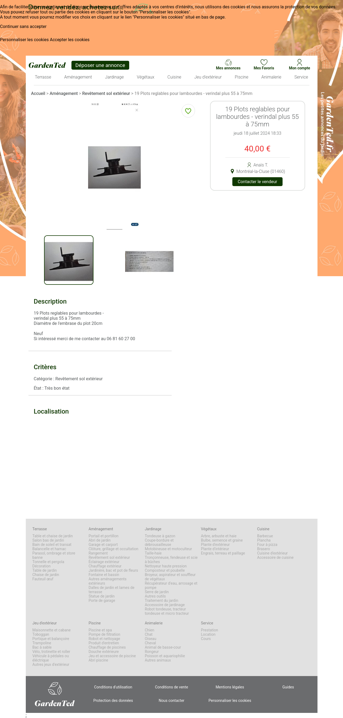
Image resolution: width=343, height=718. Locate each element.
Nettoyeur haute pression (166, 566)
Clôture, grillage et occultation (113, 549)
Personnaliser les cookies (24, 39)
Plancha (263, 540)
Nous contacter (172, 700)
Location (208, 634)
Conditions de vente (171, 687)
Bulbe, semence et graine (222, 540)
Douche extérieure (104, 651)
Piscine (95, 623)
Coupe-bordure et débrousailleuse (159, 542)
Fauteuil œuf (43, 579)
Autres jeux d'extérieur (51, 664)
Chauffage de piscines (107, 647)
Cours (206, 639)
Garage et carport (103, 544)
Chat (149, 634)
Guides (288, 687)
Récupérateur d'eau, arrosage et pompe (171, 585)
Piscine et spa (100, 630)
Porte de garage (102, 600)
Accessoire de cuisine (275, 557)
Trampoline (42, 643)
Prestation (209, 630)
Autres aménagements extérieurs (108, 581)
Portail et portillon (103, 536)
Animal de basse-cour (163, 647)
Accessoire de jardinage (165, 605)
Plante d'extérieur (215, 544)
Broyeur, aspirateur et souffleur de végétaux (170, 577)
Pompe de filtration (104, 634)
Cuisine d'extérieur (272, 553)
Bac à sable (42, 647)
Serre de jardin (157, 592)
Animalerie (154, 623)
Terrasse (40, 529)
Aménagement (64, 93)
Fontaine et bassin (104, 575)
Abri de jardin (100, 540)
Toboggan (41, 634)
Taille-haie (153, 553)
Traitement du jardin (161, 600)
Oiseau (150, 639)
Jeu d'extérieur (45, 623)
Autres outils (155, 596)
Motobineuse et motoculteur (168, 549)
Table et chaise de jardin (53, 536)
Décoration (42, 566)
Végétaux (208, 529)
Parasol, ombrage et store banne (54, 555)
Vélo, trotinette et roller (51, 651)
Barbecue (265, 536)
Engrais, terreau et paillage (223, 553)
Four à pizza (267, 544)
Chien (149, 630)
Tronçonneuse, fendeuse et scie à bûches (171, 559)
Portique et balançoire (51, 639)
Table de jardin (45, 570)
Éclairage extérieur (104, 562)
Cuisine (263, 529)
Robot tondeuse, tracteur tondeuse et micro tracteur (167, 611)
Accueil (38, 93)
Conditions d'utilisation (113, 687)
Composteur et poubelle (165, 570)
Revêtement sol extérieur (106, 93)
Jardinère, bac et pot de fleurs (113, 570)
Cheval (150, 643)
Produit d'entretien (104, 643)
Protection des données (113, 700)
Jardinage (153, 529)
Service (207, 623)
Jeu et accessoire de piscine (112, 656)
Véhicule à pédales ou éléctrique (51, 658)
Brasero (263, 549)
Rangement (98, 553)
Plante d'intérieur (215, 549)
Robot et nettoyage (104, 639)
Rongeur (152, 651)
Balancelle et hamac (49, 549)
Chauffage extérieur (105, 566)
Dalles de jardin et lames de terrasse (112, 589)
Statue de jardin (102, 596)
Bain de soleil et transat (52, 544)
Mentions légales (230, 687)
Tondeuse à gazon (160, 536)
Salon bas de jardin (48, 540)
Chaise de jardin (46, 575)
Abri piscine (98, 660)
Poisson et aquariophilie (165, 656)
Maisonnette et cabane (52, 630)
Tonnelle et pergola (48, 562)
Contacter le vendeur (257, 181)
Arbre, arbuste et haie (218, 536)
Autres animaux (158, 660)
